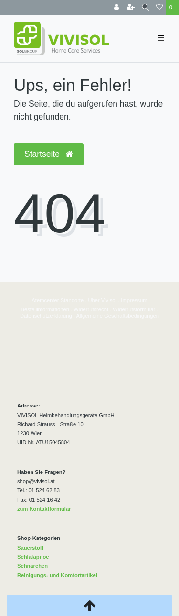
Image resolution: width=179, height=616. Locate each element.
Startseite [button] (48, 154)
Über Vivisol (102, 300)
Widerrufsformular (134, 309)
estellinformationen (46, 309)
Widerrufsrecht (91, 309)
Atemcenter (45, 300)
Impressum (134, 300)
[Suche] (145, 7)
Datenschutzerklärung (46, 316)
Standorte (71, 300)
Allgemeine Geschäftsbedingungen (117, 316)
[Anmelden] (116, 7)
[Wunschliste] (159, 7)
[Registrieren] (131, 7)
